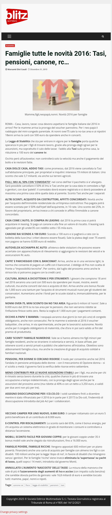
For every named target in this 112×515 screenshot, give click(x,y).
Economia (10, 45)
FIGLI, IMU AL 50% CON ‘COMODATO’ (27, 182)
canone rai (18, 485)
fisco (28, 485)
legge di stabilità (40, 485)
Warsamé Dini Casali (17, 69)
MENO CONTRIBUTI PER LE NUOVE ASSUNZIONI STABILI (39, 372)
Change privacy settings (13, 512)
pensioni (54, 485)
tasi (62, 485)
